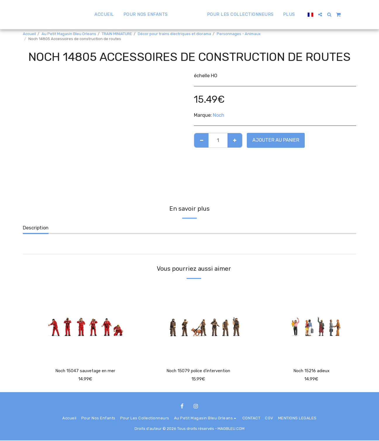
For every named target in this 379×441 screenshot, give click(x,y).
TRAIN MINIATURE (117, 34)
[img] (85, 323)
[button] (334, 14)
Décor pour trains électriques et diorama (174, 34)
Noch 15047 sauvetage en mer (85, 371)
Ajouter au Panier (275, 140)
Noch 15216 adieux (311, 371)
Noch (218, 115)
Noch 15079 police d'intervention (198, 371)
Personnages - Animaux (239, 34)
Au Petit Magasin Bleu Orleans (69, 34)
